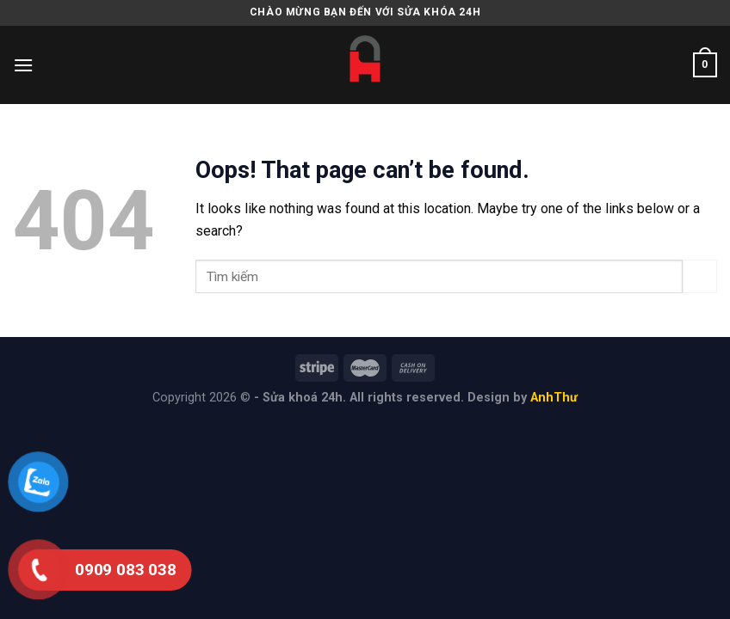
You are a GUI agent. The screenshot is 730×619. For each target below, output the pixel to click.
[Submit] (700, 276)
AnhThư (554, 397)
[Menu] (23, 65)
